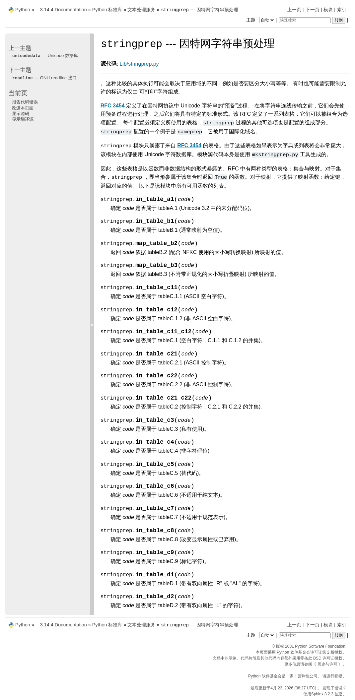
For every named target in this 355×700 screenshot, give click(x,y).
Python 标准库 (107, 9)
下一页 (313, 9)
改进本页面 (23, 107)
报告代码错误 (25, 101)
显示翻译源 (23, 119)
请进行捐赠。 (334, 676)
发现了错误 (332, 688)
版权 (280, 646)
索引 (341, 9)
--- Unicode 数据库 (45, 55)
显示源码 (20, 113)
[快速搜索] (305, 20)
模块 (328, 9)
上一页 (294, 9)
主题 (261, 20)
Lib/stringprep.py (139, 64)
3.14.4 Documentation (63, 9)
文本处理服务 (141, 9)
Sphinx (317, 694)
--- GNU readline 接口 (44, 77)
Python (22, 9)
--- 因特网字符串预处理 (199, 9)
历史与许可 (327, 664)
